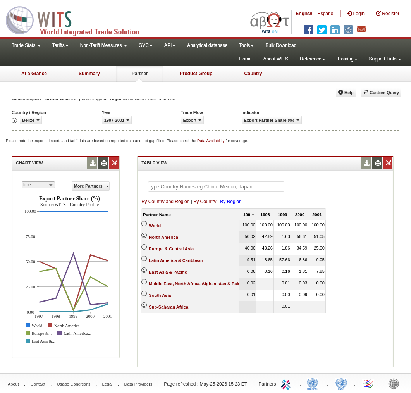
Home (245, 59)
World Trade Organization (368, 383)
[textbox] (216, 186)
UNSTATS (341, 383)
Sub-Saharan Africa (168, 307)
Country (253, 73)
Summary (89, 73)
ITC (287, 383)
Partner (140, 73)
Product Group (196, 73)
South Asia (160, 295)
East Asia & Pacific (168, 272)
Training (347, 59)
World (155, 225)
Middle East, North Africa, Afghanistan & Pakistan (199, 283)
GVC (146, 45)
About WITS (276, 59)
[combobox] (38, 184)
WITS (77, 19)
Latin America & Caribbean (176, 260)
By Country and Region (165, 201)
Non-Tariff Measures (103, 45)
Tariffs (60, 45)
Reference (312, 59)
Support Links (385, 59)
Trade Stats (26, 45)
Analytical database (207, 45)
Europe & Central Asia (171, 248)
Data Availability (211, 141)
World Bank (395, 383)
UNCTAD (314, 383)
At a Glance (34, 73)
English (304, 13)
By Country (204, 201)
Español (326, 13)
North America (163, 237)
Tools (246, 45)
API (169, 45)
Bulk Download (280, 45)
